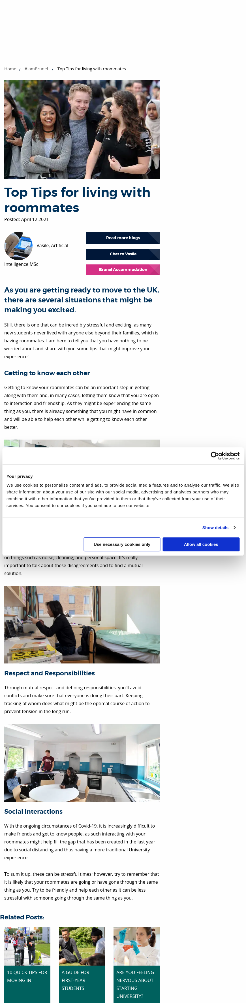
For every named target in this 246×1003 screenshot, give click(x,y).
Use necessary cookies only (122, 544)
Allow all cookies (201, 544)
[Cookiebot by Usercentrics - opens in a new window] (214, 455)
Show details (215, 527)
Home (10, 68)
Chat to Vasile (123, 254)
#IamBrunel (36, 68)
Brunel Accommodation (123, 269)
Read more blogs (123, 238)
